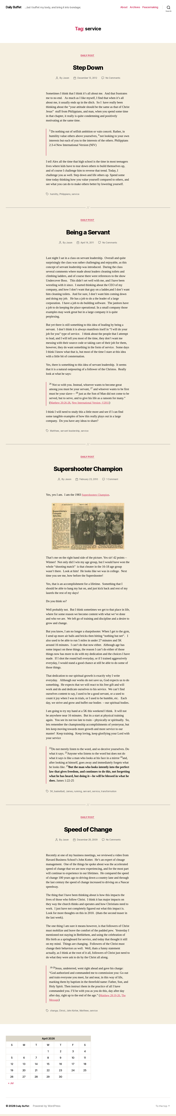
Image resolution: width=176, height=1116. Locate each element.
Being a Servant (88, 232)
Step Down (88, 67)
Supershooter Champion (88, 469)
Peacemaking (150, 7)
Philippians (65, 194)
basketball (59, 792)
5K (51, 792)
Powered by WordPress (48, 1107)
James (70, 792)
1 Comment (113, 480)
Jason (65, 78)
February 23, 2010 (88, 480)
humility (54, 194)
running (78, 792)
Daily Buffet (15, 7)
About (124, 7)
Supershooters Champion (97, 496)
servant (88, 792)
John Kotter (73, 1012)
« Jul (10, 1085)
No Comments (113, 78)
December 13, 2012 (87, 78)
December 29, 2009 (87, 841)
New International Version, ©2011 (95, 404)
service (76, 194)
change (54, 1012)
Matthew (54, 431)
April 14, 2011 (87, 243)
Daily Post (88, 56)
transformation (110, 792)
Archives (135, 7)
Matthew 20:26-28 (61, 404)
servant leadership (70, 431)
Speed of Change (88, 830)
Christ (62, 1012)
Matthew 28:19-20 (111, 997)
